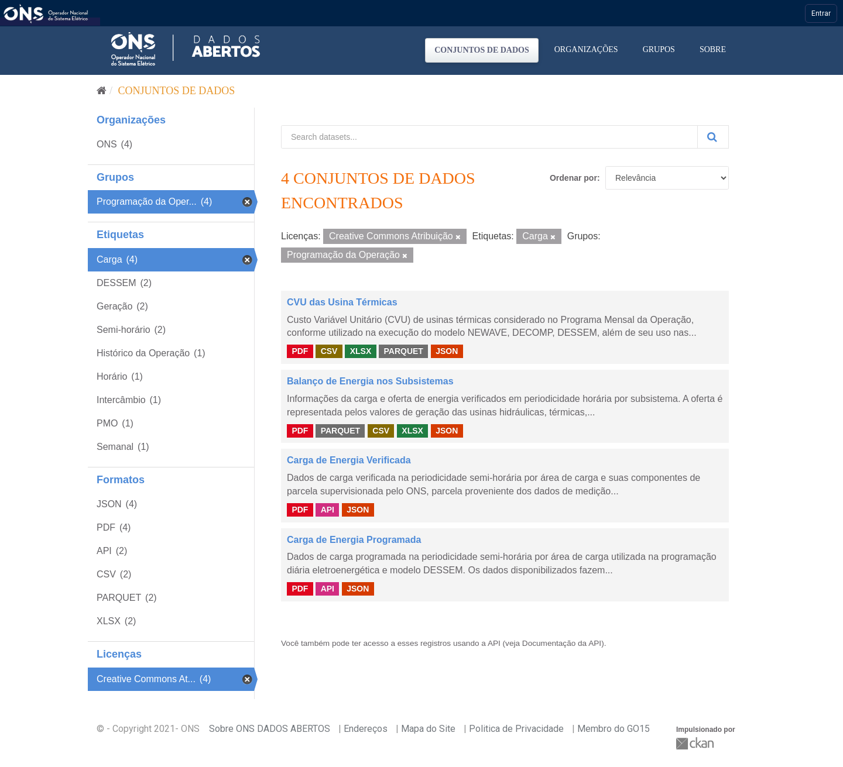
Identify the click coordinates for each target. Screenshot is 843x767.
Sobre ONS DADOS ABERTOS (269, 728)
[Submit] (713, 137)
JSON (447, 351)
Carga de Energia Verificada (349, 460)
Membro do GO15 (613, 728)
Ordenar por (573, 178)
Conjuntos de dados (481, 50)
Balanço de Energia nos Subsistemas (370, 381)
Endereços (366, 728)
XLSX (361, 351)
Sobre (713, 49)
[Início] (102, 91)
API (327, 509)
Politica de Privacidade (516, 728)
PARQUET (403, 351)
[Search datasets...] (489, 137)
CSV (329, 351)
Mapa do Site (428, 728)
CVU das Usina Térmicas (342, 302)
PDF (300, 351)
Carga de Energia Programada (354, 540)
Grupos (659, 49)
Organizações (586, 49)
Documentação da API (561, 643)
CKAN (696, 743)
